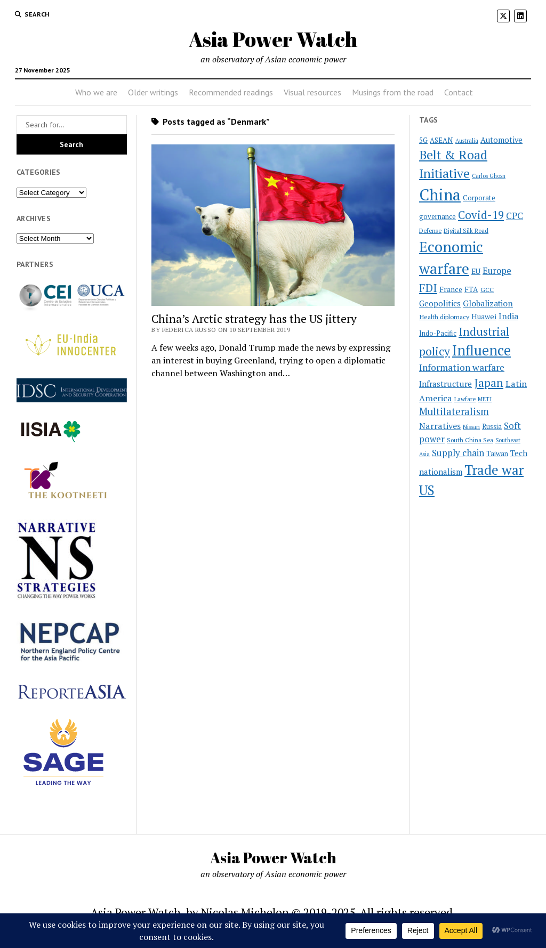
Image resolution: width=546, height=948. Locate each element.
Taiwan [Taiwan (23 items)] (497, 453)
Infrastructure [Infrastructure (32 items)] (445, 383)
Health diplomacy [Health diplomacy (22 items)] (444, 316)
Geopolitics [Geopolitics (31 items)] (440, 303)
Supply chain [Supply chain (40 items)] (458, 453)
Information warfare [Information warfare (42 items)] (461, 367)
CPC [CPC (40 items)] (514, 215)
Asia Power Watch (273, 39)
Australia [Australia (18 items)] (466, 140)
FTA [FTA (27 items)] (471, 289)
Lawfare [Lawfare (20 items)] (465, 399)
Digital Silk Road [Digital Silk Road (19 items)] (466, 230)
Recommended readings (231, 92)
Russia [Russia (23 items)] (492, 426)
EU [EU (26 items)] (475, 271)
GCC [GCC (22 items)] (487, 289)
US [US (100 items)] (427, 490)
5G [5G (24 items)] (423, 140)
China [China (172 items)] (440, 194)
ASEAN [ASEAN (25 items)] (441, 140)
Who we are (96, 92)
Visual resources (312, 92)
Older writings (153, 92)
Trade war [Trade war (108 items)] (494, 470)
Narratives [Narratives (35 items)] (440, 426)
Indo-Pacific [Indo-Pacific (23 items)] (437, 333)
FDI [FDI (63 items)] (428, 287)
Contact (458, 92)
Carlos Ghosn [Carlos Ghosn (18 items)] (488, 176)
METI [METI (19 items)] (485, 399)
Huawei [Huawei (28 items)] (483, 316)
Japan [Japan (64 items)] (488, 382)
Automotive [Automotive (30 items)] (501, 140)
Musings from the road (392, 92)
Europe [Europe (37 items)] (497, 271)
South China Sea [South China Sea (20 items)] (470, 440)
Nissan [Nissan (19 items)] (471, 427)
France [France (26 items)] (450, 289)
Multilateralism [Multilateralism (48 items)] (454, 411)
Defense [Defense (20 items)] (430, 230)
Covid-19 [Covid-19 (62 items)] (481, 214)
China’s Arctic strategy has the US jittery (254, 318)
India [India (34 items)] (508, 316)
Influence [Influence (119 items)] (481, 350)
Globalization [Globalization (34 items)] (488, 303)
